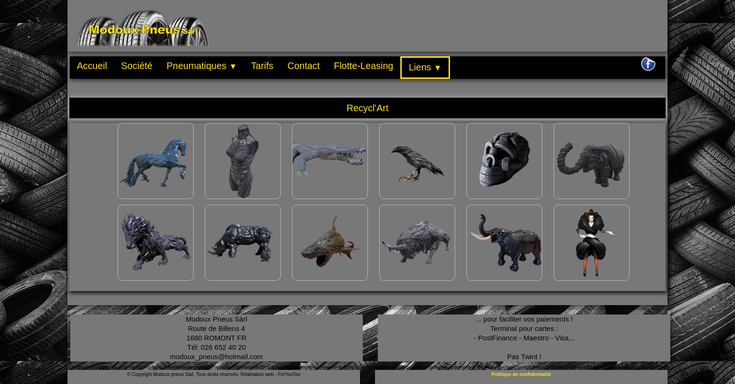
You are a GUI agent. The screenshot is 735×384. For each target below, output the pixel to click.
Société (136, 66)
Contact (303, 66)
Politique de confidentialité (521, 374)
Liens (425, 67)
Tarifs (262, 66)
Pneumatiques (201, 66)
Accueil (92, 66)
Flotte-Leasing (363, 66)
